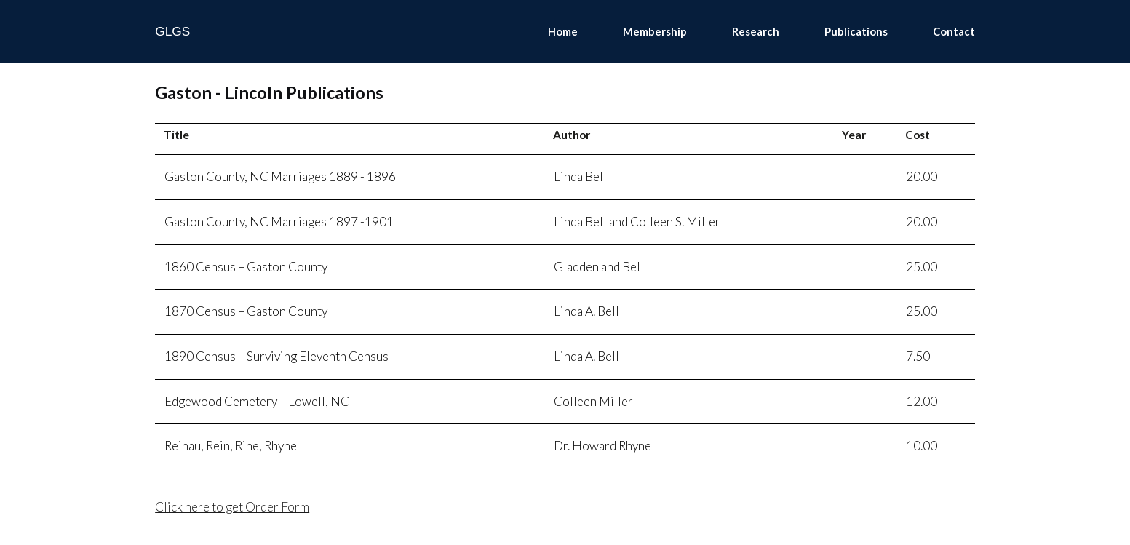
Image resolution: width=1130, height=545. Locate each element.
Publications (856, 31)
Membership (655, 31)
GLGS (172, 31)
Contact (954, 31)
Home (563, 31)
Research (755, 31)
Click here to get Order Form (232, 506)
